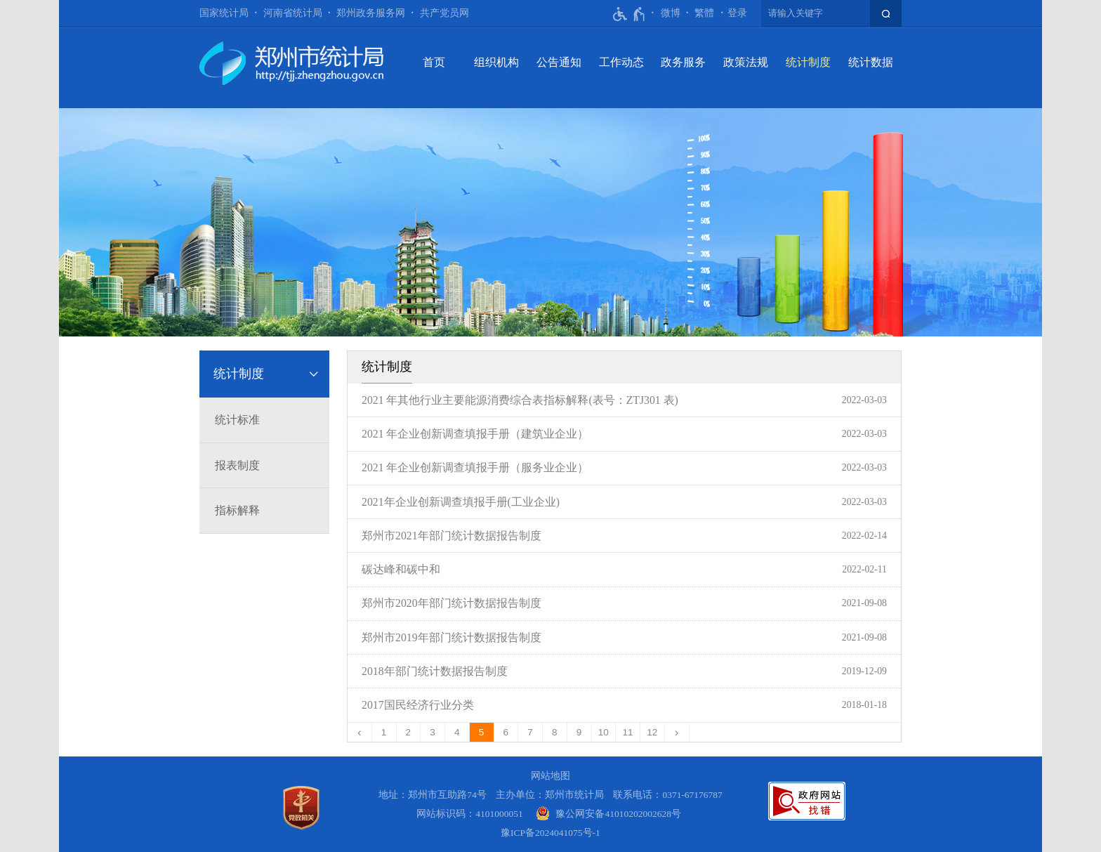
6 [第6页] (506, 732)
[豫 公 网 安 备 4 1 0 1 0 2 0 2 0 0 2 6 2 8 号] (608, 813)
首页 (434, 62)
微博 (670, 13)
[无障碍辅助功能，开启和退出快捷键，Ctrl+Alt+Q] (629, 14)
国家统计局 (224, 13)
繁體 (704, 13)
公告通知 (558, 62)
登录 (737, 13)
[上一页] (360, 732)
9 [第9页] (579, 732)
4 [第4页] (457, 732)
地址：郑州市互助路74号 (432, 794)
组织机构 (496, 62)
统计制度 (808, 62)
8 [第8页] (555, 732)
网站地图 (550, 776)
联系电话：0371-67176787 (668, 794)
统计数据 (870, 62)
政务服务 (683, 62)
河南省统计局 (292, 13)
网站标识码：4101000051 (469, 813)
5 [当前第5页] (481, 732)
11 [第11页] (628, 732)
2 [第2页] (408, 732)
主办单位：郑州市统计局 (550, 794)
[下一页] (677, 732)
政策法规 (745, 62)
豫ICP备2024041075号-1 (550, 832)
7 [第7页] (530, 732)
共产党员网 (444, 13)
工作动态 (621, 62)
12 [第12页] (652, 732)
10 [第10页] (603, 732)
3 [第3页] (432, 732)
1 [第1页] (384, 732)
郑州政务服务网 (370, 13)
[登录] (737, 13)
